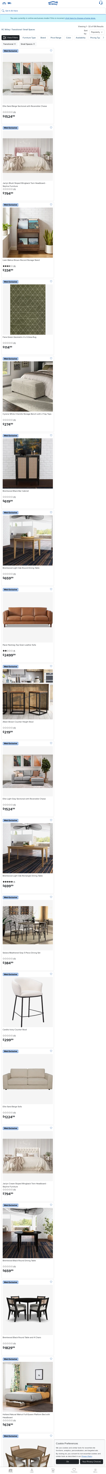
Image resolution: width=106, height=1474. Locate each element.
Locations (7, 1401)
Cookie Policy (44, 1457)
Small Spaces (29, 29)
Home (48, 1454)
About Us (6, 1441)
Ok (67, 1461)
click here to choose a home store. (80, 18)
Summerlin (36, 1415)
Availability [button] (80, 37)
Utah (4, 1405)
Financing (6, 1435)
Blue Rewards (8, 1438)
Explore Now (14, 1301)
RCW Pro (5, 1429)
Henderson (36, 1409)
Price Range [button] (56, 37)
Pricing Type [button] (95, 37)
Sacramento (85, 1412)
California (85, 1405)
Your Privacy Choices (91, 1461)
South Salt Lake (8, 1418)
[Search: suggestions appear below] (53, 11)
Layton (5, 1412)
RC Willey (6, 29)
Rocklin (83, 1409)
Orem (4, 1415)
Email (4, 1389)
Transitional (17, 29)
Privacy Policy (87, 1456)
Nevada (35, 1405)
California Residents (32, 1457)
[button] (10, 37)
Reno (33, 1412)
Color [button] (68, 37)
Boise (59, 1409)
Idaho (60, 1405)
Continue (44, 1393)
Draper (5, 1409)
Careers (5, 1432)
